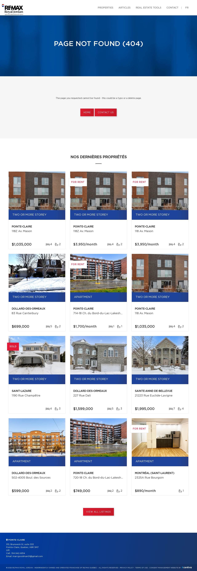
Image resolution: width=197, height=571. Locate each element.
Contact (172, 8)
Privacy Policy (127, 568)
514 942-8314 (18, 553)
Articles (125, 8)
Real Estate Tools (148, 8)
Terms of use (141, 568)
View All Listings (98, 512)
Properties (105, 8)
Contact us (106, 112)
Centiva (187, 567)
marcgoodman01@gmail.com (28, 556)
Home (87, 112)
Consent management (159, 568)
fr (187, 8)
